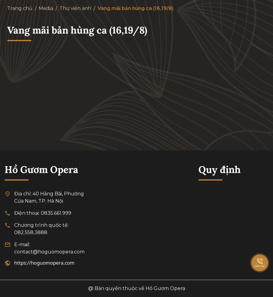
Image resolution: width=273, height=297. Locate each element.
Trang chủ (19, 8)
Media (46, 8)
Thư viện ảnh (75, 8)
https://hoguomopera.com (44, 262)
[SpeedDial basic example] (259, 256)
